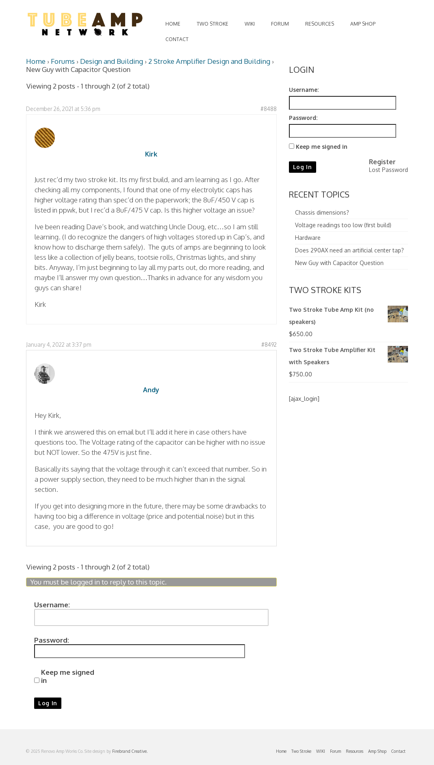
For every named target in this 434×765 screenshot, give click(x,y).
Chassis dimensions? (322, 212)
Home (36, 61)
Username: (52, 605)
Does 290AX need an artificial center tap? (349, 250)
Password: (51, 640)
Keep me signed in (67, 676)
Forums (63, 61)
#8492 (269, 344)
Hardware (308, 237)
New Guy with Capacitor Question (339, 262)
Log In (47, 703)
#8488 (268, 108)
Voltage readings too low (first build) (343, 225)
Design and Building (111, 61)
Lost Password (388, 169)
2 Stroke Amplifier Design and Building (209, 61)
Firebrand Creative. (130, 751)
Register (382, 162)
